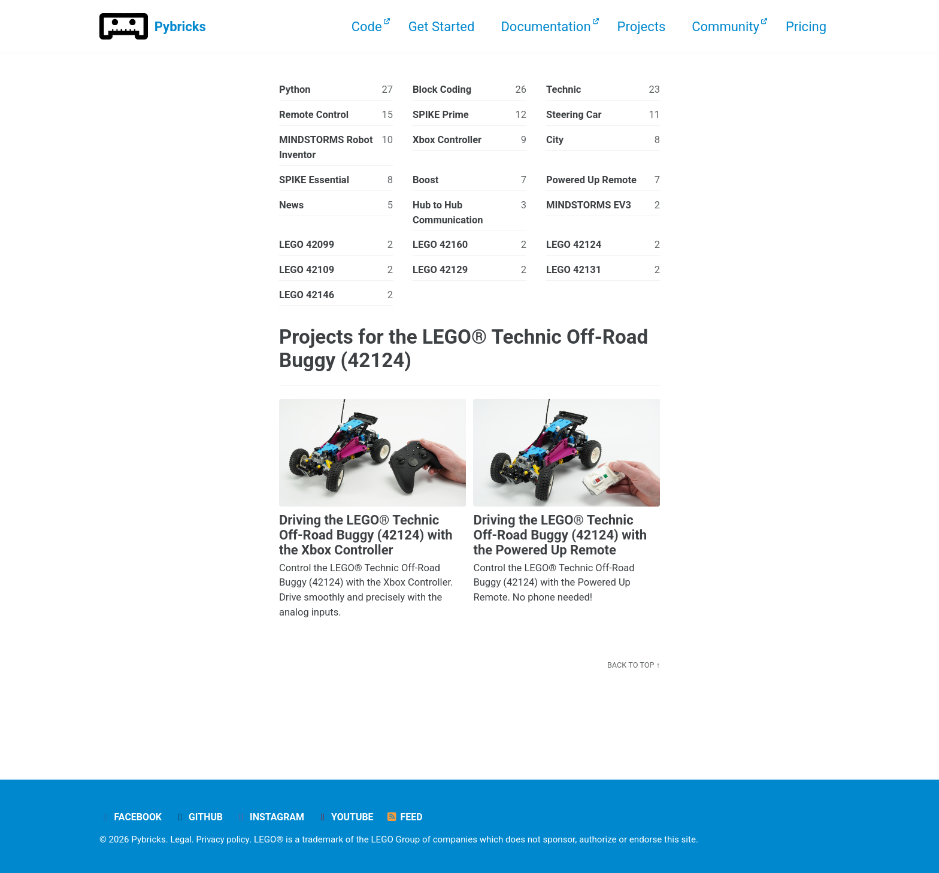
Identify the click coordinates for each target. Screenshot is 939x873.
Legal (182, 839)
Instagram (274, 817)
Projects (641, 26)
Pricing (806, 26)
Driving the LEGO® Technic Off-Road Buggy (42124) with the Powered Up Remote (560, 538)
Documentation (545, 26)
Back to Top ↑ (632, 667)
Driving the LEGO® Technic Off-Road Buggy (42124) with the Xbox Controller (366, 538)
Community (725, 26)
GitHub (201, 817)
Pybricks (180, 26)
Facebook (131, 817)
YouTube (351, 817)
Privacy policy (224, 839)
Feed (412, 817)
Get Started (441, 26)
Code (367, 26)
